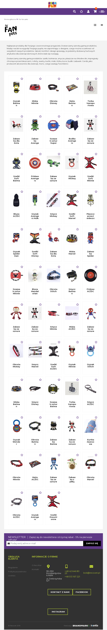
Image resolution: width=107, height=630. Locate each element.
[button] (74, 11)
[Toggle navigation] (101, 11)
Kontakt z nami (60, 592)
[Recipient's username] (53, 543)
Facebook (82, 592)
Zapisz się (92, 543)
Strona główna (10, 19)
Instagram (58, 612)
